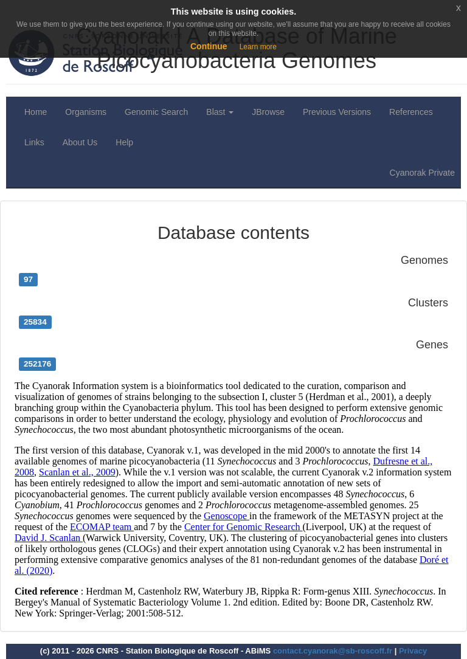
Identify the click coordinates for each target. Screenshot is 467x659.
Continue (208, 46)
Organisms (85, 112)
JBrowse (268, 112)
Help (124, 142)
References (411, 112)
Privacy (413, 650)
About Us (80, 142)
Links (34, 142)
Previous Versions (337, 112)
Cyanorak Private (422, 173)
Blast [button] (220, 112)
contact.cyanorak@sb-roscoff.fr (332, 650)
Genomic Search (156, 112)
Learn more (258, 47)
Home (35, 112)
